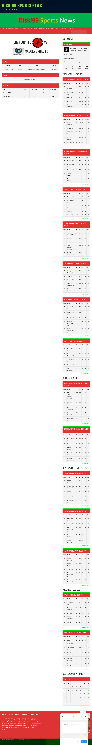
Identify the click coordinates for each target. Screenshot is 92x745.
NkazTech (27, 739)
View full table (86, 110)
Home (3, 29)
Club (68, 83)
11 (84, 690)
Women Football (55, 29)
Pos (64, 83)
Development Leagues (12, 29)
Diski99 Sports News (22, 5)
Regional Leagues (32, 29)
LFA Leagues (23, 29)
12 (88, 690)
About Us (70, 29)
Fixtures (63, 29)
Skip (78, 741)
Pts (88, 83)
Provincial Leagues (44, 29)
